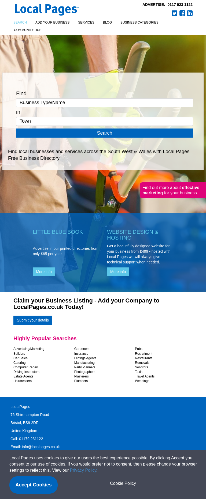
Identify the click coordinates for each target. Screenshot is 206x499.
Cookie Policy (123, 483)
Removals (142, 363)
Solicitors (141, 367)
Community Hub (27, 30)
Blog (107, 22)
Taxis (138, 372)
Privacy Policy (83, 470)
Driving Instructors (26, 372)
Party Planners (84, 367)
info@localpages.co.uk (41, 447)
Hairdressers (22, 381)
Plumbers (81, 381)
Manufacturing (84, 363)
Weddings (142, 381)
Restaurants (143, 358)
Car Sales (20, 358)
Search (20, 22)
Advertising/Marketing (28, 349)
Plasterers (81, 376)
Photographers (84, 372)
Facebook (182, 13)
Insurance (81, 354)
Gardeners (82, 349)
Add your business (52, 22)
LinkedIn (190, 13)
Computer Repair (25, 367)
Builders (19, 354)
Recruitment (143, 354)
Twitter (174, 13)
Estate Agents (23, 376)
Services (86, 22)
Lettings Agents (85, 358)
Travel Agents (144, 376)
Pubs (138, 349)
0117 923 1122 (180, 4)
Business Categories (139, 22)
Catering (19, 363)
